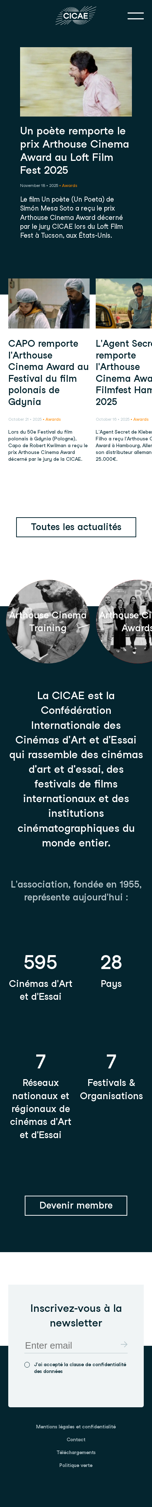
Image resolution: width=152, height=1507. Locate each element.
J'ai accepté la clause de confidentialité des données (80, 1368)
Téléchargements (76, 1452)
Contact (76, 1439)
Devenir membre (76, 1205)
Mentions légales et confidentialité (76, 1426)
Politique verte (76, 1465)
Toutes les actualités (76, 526)
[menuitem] (76, 1426)
